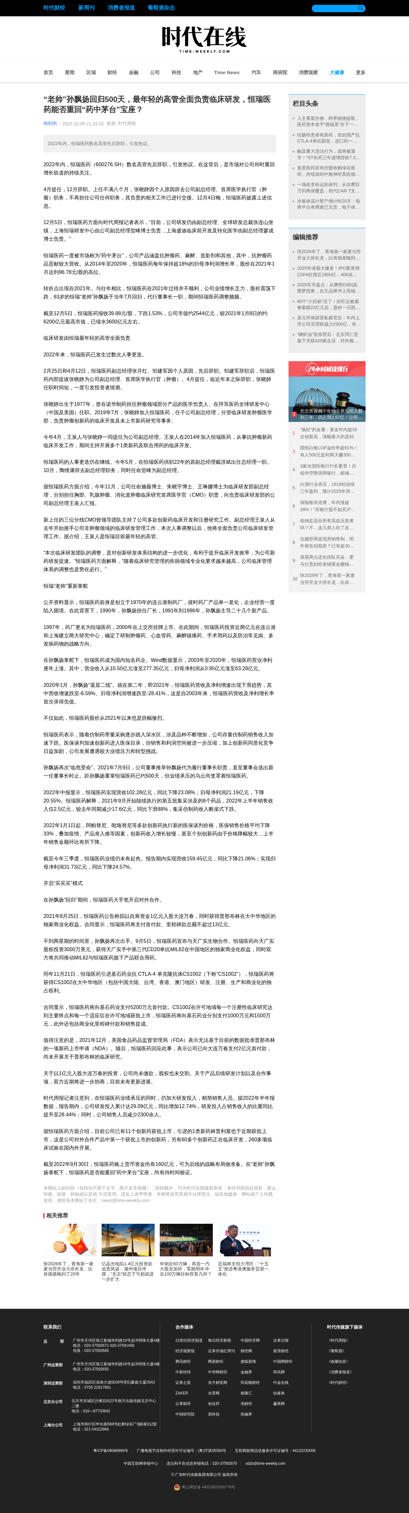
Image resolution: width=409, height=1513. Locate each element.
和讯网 (279, 1372)
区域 (91, 72)
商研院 (280, 72)
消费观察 (308, 72)
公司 (155, 72)
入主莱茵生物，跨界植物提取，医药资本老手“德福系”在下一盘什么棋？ (328, 124)
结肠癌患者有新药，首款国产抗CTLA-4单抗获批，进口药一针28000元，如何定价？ (328, 141)
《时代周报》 (338, 1340)
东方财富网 (217, 1382)
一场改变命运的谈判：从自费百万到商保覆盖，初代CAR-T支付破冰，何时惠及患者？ (328, 190)
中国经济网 (250, 1340)
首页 (48, 72)
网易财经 (215, 1361)
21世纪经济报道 (189, 1340)
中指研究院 (185, 1414)
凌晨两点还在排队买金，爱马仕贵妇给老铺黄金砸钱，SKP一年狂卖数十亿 (323, 561)
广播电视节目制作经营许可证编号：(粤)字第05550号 (182, 1451)
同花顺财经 (250, 1382)
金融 (133, 72)
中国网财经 (282, 1361)
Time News (227, 72)
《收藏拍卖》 (338, 1361)
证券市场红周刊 (221, 1351)
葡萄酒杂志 (161, 8)
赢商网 (279, 1403)
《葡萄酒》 (336, 1351)
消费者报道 (121, 8)
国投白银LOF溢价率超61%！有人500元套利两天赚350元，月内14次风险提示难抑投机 (325, 451)
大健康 (337, 72)
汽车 (256, 72)
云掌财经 (183, 1403)
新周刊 (86, 8)
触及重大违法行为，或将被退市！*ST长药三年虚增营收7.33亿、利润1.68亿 (327, 157)
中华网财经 (217, 1372)
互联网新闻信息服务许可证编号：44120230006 (275, 1451)
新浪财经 (281, 1351)
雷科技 (214, 1414)
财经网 (246, 1351)
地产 (198, 72)
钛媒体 (279, 1393)
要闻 (69, 72)
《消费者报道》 (340, 1372)
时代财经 (54, 8)
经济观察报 (185, 1351)
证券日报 (281, 1340)
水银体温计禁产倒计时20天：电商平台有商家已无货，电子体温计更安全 (328, 207)
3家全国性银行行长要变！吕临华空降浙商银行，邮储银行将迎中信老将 (324, 470)
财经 (112, 72)
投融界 (246, 1414)
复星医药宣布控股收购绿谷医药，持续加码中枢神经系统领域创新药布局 (328, 174)
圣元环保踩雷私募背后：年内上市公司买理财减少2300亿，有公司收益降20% (329, 324)
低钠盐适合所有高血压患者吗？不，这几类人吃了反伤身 (323, 524)
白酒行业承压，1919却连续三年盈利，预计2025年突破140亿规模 (323, 488)
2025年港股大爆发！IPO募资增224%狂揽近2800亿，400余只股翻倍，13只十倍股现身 (328, 274)
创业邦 (214, 1403)
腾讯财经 (183, 1361)
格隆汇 (246, 1393)
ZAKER (181, 1393)
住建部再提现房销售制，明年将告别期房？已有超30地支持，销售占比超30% (323, 542)
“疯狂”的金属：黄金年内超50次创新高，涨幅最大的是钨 (324, 433)
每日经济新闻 (219, 1340)
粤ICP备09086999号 (110, 1451)
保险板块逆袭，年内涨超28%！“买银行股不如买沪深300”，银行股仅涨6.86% (323, 506)
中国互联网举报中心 (141, 1463)
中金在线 (281, 1382)
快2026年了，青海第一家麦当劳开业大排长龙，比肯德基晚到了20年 (329, 258)
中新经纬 (183, 1372)
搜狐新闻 (248, 1361)
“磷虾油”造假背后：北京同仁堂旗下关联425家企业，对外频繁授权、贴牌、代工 (327, 340)
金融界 (246, 1372)
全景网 (214, 1393)
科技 (176, 72)
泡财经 (246, 1403)
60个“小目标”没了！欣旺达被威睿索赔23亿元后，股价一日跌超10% (328, 307)
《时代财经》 (338, 1382)
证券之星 (183, 1382)
